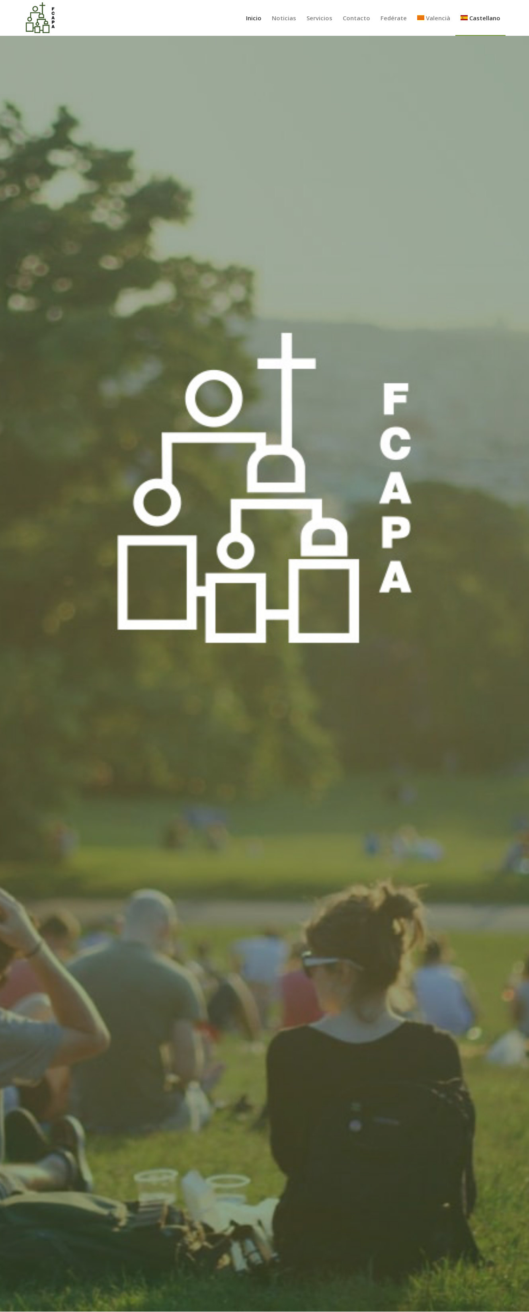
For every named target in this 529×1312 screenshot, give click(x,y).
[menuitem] (254, 17)
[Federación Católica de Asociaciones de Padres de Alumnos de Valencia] (40, 17)
